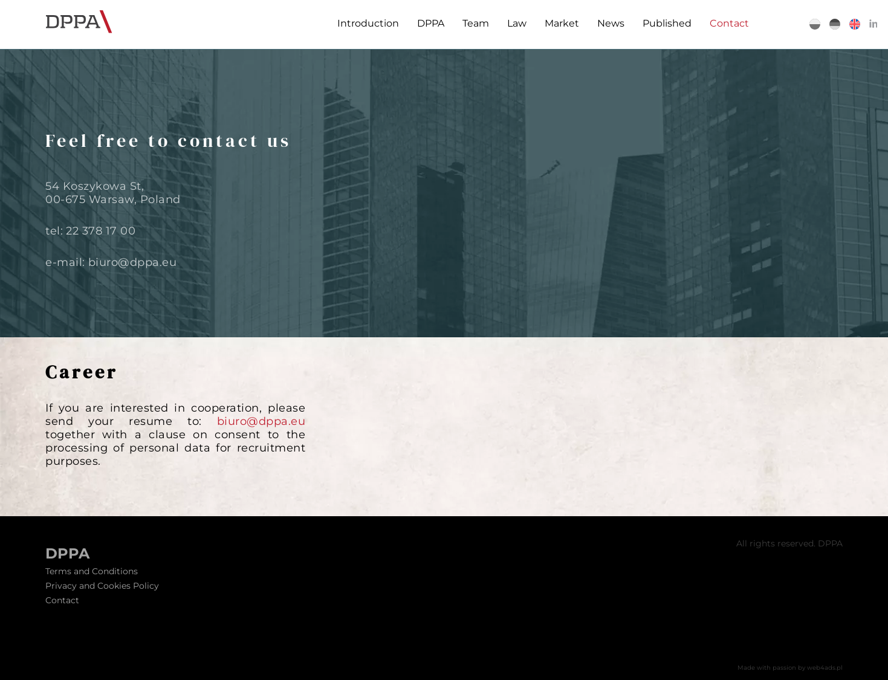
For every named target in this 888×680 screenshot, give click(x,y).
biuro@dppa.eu (132, 262)
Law (513, 23)
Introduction (365, 23)
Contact (726, 23)
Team (472, 23)
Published (664, 23)
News (607, 23)
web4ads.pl (825, 668)
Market (559, 23)
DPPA (427, 23)
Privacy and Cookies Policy (102, 585)
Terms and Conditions (91, 571)
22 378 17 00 (100, 231)
